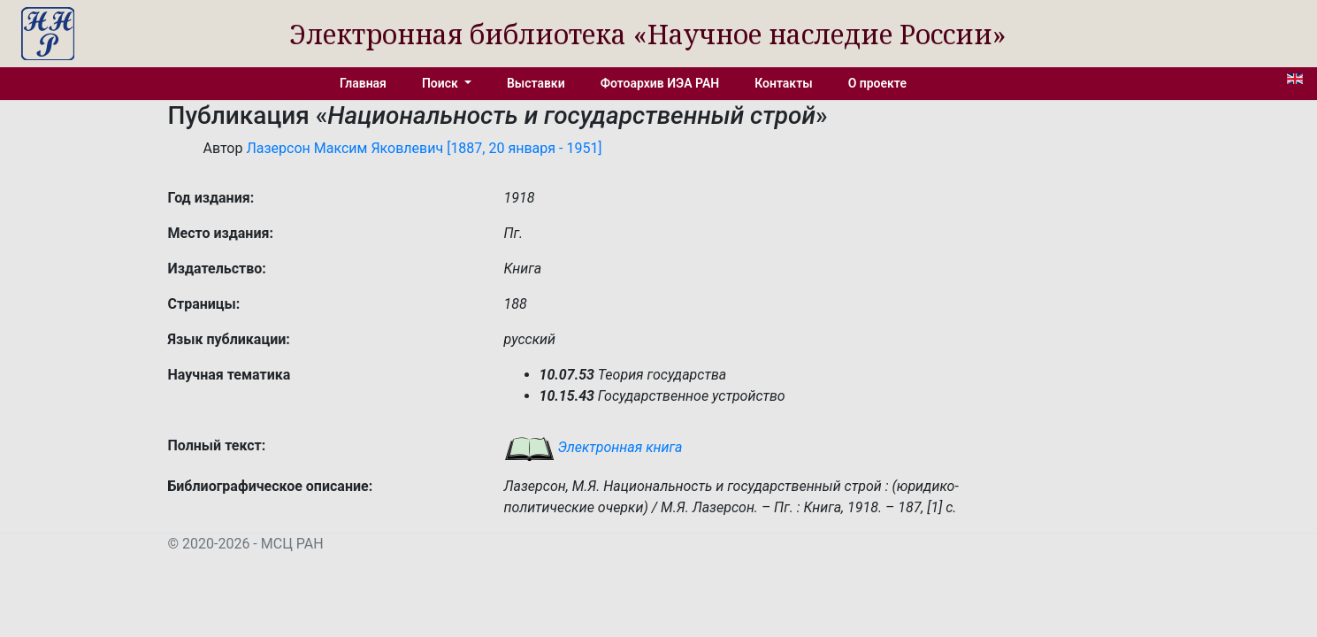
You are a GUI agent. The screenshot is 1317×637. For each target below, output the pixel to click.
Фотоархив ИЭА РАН (660, 83)
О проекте (877, 83)
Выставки (536, 83)
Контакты (783, 83)
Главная (363, 83)
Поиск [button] (441, 83)
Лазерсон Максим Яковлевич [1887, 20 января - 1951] (423, 148)
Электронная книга (593, 447)
